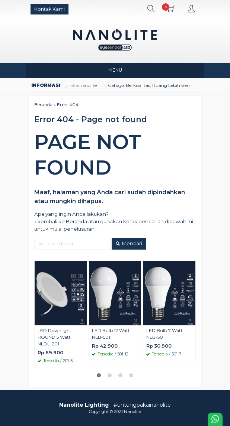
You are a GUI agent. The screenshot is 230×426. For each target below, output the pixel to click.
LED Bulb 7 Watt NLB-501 (164, 334)
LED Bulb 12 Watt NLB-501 (111, 334)
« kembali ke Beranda (60, 221)
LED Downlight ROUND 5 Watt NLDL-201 (54, 337)
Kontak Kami (49, 9)
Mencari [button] (129, 243)
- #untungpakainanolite (115, 404)
